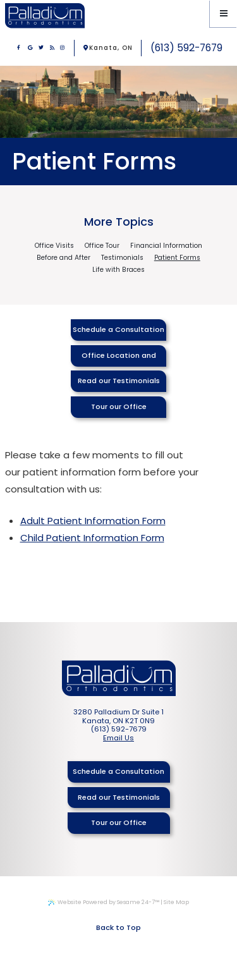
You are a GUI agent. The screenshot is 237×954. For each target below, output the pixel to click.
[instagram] (62, 48)
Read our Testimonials (119, 381)
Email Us (118, 738)
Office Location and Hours (119, 358)
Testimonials (122, 258)
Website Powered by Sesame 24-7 (103, 902)
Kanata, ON (108, 48)
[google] (30, 48)
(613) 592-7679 (186, 47)
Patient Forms (177, 258)
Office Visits (54, 246)
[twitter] (41, 48)
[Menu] (223, 13)
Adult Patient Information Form (93, 520)
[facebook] (19, 48)
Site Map (176, 902)
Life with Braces (118, 270)
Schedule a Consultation (118, 329)
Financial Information (166, 246)
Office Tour (102, 246)
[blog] (52, 48)
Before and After (63, 258)
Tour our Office (119, 406)
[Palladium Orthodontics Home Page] (45, 15)
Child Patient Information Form (92, 537)
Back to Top (118, 927)
